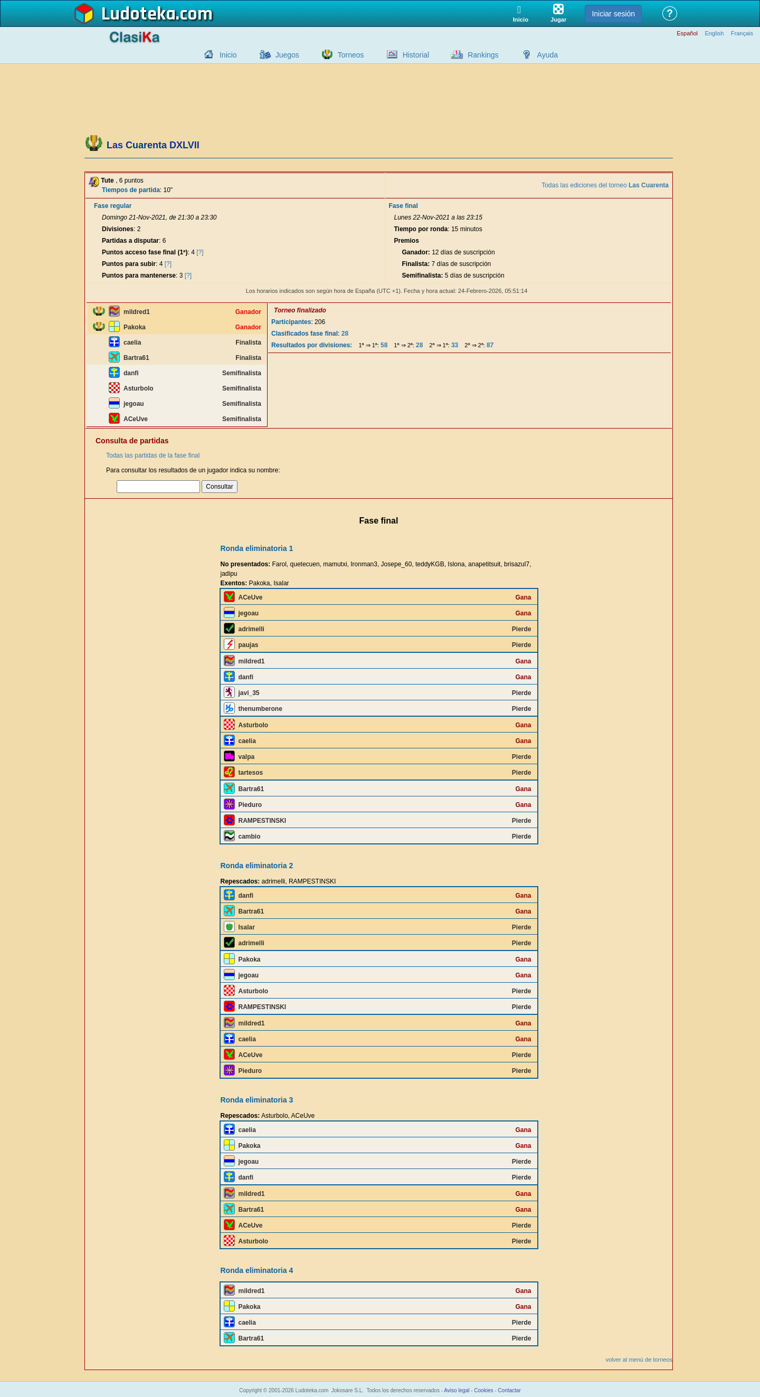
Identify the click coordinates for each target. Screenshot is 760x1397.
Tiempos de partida (131, 190)
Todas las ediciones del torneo (605, 185)
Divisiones (118, 229)
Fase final (402, 206)
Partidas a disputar (130, 240)
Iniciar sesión (613, 13)
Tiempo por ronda (421, 229)
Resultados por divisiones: (311, 345)
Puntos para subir (129, 264)
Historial (416, 55)
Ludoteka (138, 14)
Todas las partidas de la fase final (153, 455)
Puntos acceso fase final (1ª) (145, 252)
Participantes (291, 322)
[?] (199, 252)
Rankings (483, 55)
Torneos (351, 55)
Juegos (287, 55)
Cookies (483, 1390)
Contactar (509, 1390)
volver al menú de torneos (638, 1359)
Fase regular (112, 206)
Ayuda (547, 55)
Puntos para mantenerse (139, 275)
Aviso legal (456, 1390)
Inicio (228, 55)
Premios (406, 240)
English (714, 33)
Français (742, 33)
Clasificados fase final (304, 333)
